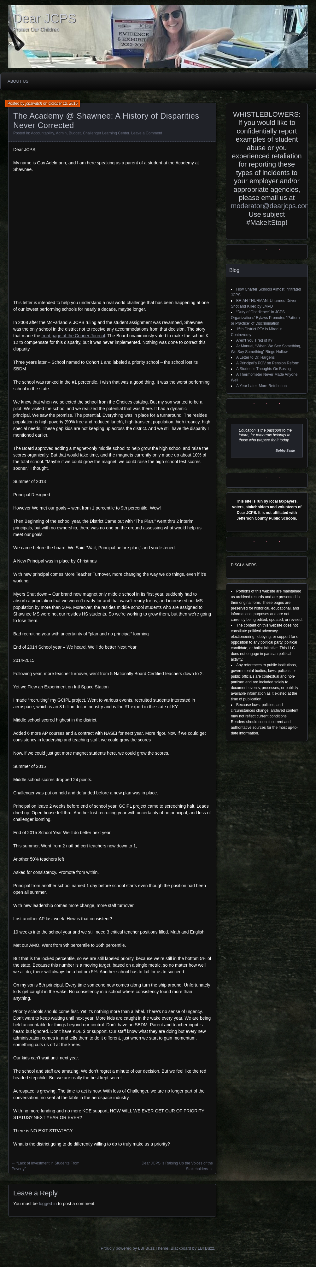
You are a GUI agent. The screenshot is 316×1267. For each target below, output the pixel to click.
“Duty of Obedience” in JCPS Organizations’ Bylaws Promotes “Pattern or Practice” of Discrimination (265, 318)
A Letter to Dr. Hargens (255, 357)
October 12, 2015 (63, 103)
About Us (18, 81)
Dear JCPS (44, 18)
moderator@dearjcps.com (271, 206)
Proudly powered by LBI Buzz (128, 1248)
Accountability (42, 133)
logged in (48, 1203)
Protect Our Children (36, 29)
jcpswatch (34, 103)
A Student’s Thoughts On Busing (263, 369)
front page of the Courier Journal (73, 335)
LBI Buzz (206, 1248)
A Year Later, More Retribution (261, 386)
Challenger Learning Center (106, 133)
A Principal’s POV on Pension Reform (267, 363)
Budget (75, 133)
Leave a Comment (146, 133)
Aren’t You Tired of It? (254, 340)
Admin (61, 133)
